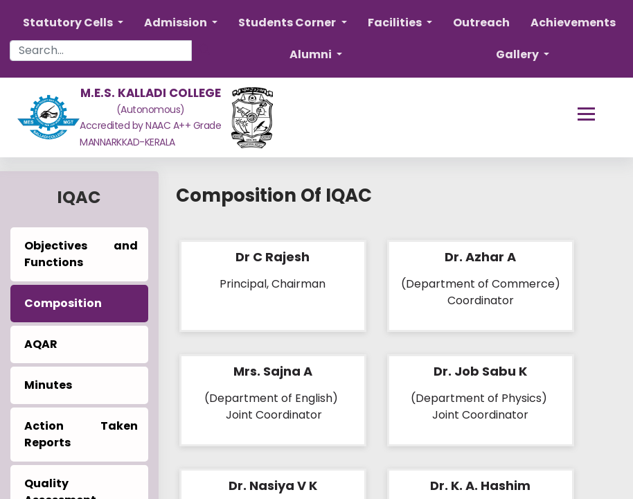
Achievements (573, 22)
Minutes (48, 385)
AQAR (40, 344)
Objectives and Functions (81, 254)
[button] (73, 23)
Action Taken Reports (81, 434)
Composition (63, 303)
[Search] (204, 49)
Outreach (481, 22)
